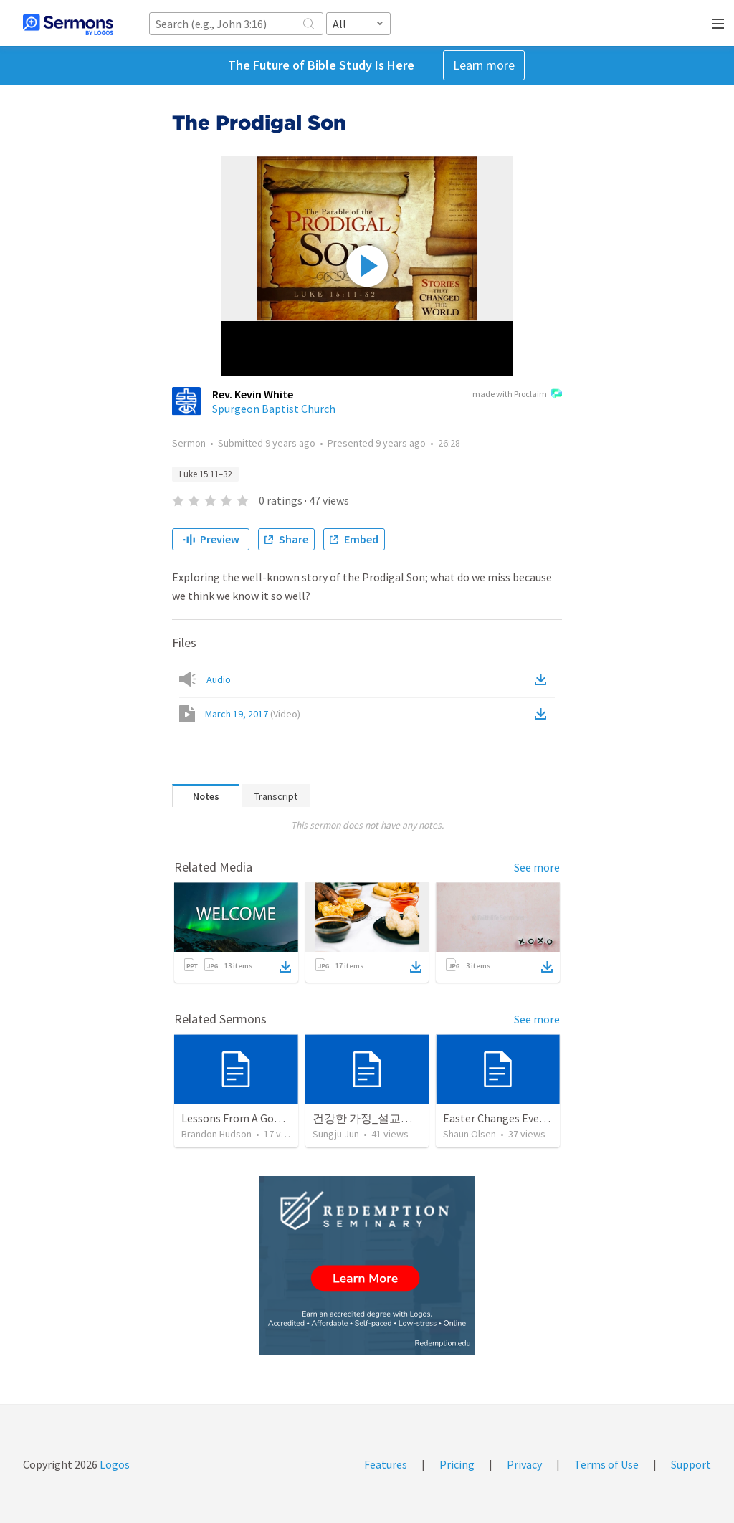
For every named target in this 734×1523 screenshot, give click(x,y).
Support (691, 1464)
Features (385, 1464)
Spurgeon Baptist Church (273, 408)
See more (537, 867)
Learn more (484, 65)
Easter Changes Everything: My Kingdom (542, 1118)
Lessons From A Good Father (250, 1118)
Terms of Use (606, 1464)
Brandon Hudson (216, 1133)
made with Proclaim (517, 394)
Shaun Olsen (469, 1133)
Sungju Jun (336, 1133)
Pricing (457, 1464)
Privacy (524, 1464)
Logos (113, 1464)
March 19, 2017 (252, 713)
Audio (218, 679)
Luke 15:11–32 (205, 474)
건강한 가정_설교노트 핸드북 (386, 1118)
